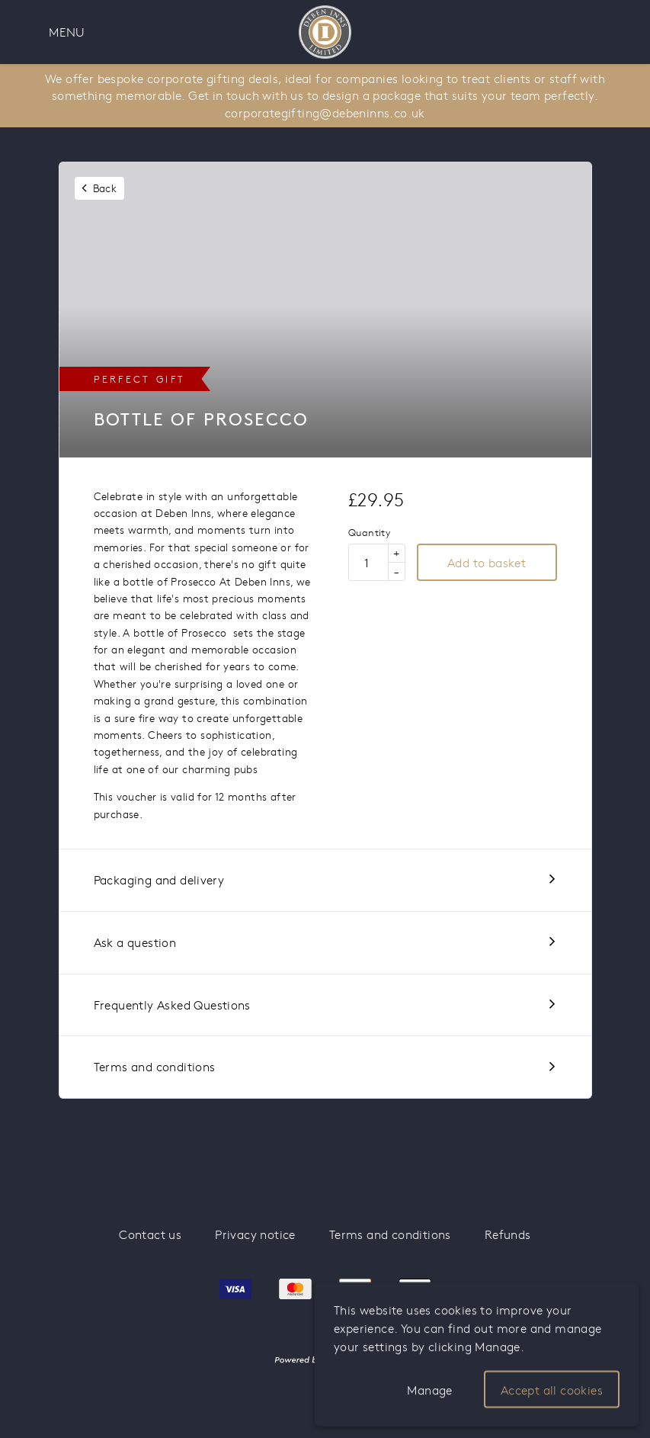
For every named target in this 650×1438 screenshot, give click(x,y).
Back (105, 188)
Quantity (369, 533)
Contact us (150, 1234)
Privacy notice (255, 1234)
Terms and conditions (155, 1066)
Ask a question (135, 942)
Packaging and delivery (159, 879)
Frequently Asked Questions (172, 1005)
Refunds (508, 1234)
